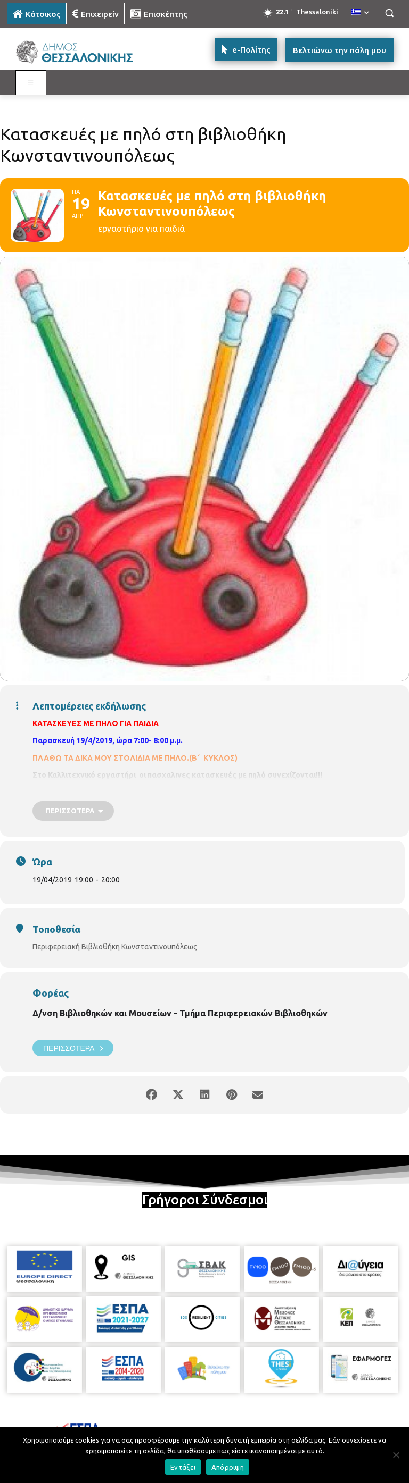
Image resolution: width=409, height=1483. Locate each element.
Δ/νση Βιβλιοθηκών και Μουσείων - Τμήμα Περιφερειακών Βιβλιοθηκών (180, 1013)
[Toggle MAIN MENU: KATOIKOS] (30, 83)
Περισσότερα (73, 1048)
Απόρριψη (227, 1467)
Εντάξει (182, 1467)
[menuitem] (360, 13)
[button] (389, 13)
